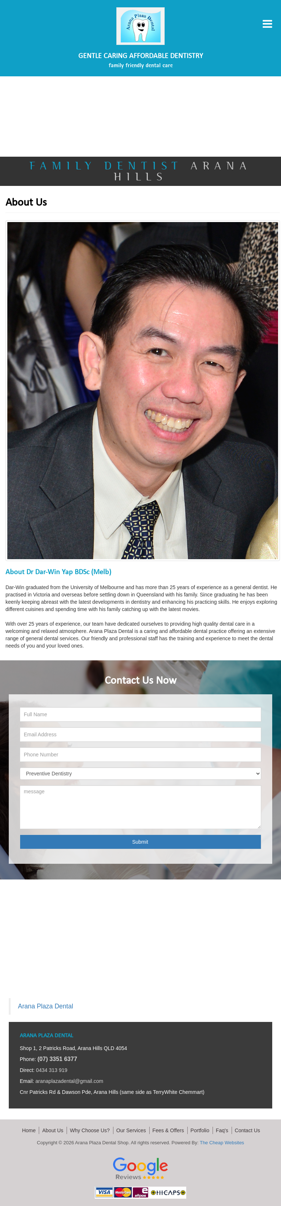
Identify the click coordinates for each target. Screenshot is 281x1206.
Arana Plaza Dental (45, 1006)
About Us (52, 1130)
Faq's (222, 1130)
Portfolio (200, 1130)
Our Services (131, 1130)
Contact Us (247, 1130)
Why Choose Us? (90, 1130)
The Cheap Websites (222, 1142)
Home (28, 1130)
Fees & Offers (168, 1130)
